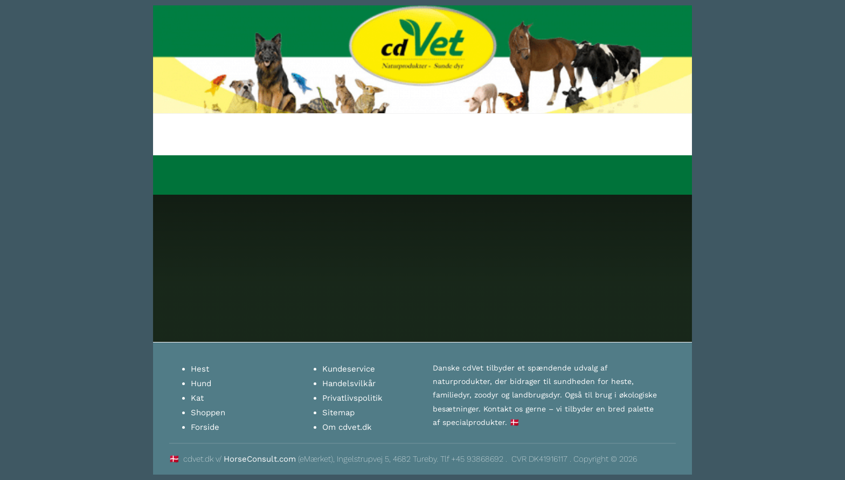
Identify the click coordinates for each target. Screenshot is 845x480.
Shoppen (208, 412)
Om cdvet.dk (347, 427)
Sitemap (338, 412)
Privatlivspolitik (352, 398)
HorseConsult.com (260, 459)
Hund (201, 383)
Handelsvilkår (349, 383)
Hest (200, 369)
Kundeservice (348, 369)
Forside (205, 427)
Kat (197, 398)
